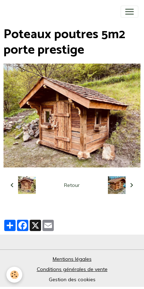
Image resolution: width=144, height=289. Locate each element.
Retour (72, 185)
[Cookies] (14, 275)
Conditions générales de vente (72, 269)
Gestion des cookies (72, 279)
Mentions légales (72, 259)
